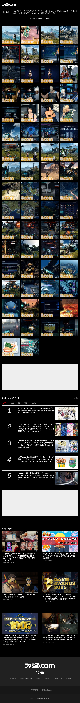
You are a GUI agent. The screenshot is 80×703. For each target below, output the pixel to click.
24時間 (12, 403)
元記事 (5, 12)
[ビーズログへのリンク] (47, 690)
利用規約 (37, 678)
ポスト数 (33, 403)
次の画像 (46, 18)
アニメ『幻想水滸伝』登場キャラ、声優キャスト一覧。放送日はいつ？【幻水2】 (19, 596)
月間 (25, 403)
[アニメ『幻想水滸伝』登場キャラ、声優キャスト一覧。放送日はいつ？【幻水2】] (20, 582)
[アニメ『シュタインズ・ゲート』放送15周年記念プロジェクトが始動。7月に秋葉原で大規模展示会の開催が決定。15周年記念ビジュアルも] (66, 413)
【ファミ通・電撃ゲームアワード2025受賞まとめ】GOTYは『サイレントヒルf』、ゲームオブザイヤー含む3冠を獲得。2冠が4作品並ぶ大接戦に (59, 597)
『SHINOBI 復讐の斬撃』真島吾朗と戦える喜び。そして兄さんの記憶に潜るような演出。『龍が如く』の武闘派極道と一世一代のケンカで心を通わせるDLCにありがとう (36, 476)
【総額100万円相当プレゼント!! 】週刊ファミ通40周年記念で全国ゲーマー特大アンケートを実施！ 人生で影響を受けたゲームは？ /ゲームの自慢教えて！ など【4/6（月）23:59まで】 (19, 639)
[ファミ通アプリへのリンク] (33, 690)
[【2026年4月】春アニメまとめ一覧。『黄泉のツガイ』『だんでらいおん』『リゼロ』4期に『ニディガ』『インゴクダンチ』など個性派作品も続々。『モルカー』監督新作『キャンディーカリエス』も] (66, 429)
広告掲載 (68, 678)
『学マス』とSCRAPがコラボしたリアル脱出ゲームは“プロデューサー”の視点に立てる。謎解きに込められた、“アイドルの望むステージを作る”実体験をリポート (19, 557)
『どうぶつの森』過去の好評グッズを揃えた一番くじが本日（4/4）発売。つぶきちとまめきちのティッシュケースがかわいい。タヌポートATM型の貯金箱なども (36, 459)
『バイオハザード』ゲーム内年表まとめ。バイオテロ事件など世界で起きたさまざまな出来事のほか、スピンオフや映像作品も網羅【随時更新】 (59, 638)
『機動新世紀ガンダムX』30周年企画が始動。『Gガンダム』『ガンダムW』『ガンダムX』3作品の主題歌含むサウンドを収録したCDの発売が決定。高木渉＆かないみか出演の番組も (36, 444)
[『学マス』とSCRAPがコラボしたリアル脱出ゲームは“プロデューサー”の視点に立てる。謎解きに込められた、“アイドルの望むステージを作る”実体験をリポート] (20, 541)
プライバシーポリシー (25, 678)
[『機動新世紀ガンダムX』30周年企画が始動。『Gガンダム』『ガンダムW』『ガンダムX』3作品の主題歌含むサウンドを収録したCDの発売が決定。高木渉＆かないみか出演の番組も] (66, 446)
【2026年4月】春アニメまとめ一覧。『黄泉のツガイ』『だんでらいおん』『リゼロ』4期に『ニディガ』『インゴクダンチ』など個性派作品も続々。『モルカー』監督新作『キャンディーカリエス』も (36, 428)
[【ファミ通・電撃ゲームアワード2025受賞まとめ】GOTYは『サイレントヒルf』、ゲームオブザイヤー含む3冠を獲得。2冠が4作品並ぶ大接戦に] (60, 582)
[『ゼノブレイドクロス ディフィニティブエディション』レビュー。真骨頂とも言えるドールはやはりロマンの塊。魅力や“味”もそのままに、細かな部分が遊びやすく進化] (11, 35)
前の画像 (33, 18)
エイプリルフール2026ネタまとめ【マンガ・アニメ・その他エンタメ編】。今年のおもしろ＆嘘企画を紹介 (59, 556)
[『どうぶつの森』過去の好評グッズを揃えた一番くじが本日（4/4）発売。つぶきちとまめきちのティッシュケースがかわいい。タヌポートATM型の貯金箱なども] (66, 462)
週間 (19, 403)
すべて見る (75, 398)
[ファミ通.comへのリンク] (9, 4)
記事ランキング (11, 398)
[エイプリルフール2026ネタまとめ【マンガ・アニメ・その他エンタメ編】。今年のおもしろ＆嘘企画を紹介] (60, 541)
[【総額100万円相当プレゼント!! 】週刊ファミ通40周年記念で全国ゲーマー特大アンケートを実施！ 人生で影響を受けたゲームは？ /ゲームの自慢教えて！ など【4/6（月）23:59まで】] (20, 623)
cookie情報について (57, 678)
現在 (4, 403)
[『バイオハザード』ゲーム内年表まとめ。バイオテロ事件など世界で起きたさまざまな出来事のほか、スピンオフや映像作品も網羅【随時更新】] (60, 623)
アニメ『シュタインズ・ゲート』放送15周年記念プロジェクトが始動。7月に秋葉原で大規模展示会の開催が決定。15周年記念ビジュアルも (36, 410)
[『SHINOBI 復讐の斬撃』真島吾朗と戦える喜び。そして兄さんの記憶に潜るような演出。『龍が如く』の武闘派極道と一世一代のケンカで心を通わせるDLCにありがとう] (66, 478)
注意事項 (46, 678)
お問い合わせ (12, 678)
